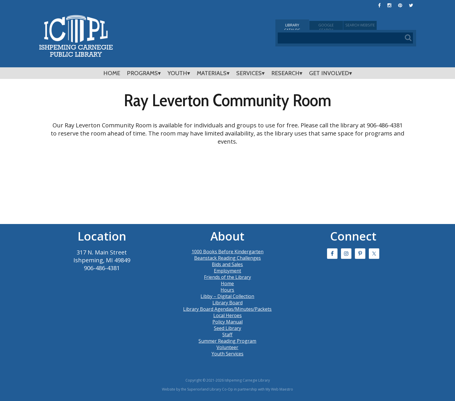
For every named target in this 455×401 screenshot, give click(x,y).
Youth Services (227, 354)
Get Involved (329, 73)
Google (346, 25)
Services (249, 73)
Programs (142, 73)
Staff (227, 334)
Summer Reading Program (227, 341)
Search (393, 25)
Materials (212, 73)
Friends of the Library (227, 277)
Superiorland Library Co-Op (210, 389)
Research (285, 73)
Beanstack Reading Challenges (227, 258)
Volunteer (227, 347)
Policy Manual (227, 322)
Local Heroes (227, 315)
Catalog (299, 25)
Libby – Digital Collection (227, 296)
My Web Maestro (279, 389)
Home (111, 73)
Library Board (227, 302)
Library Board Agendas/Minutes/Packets (227, 309)
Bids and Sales (227, 264)
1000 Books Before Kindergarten (227, 251)
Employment (227, 271)
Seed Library (227, 328)
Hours (227, 290)
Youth (177, 73)
